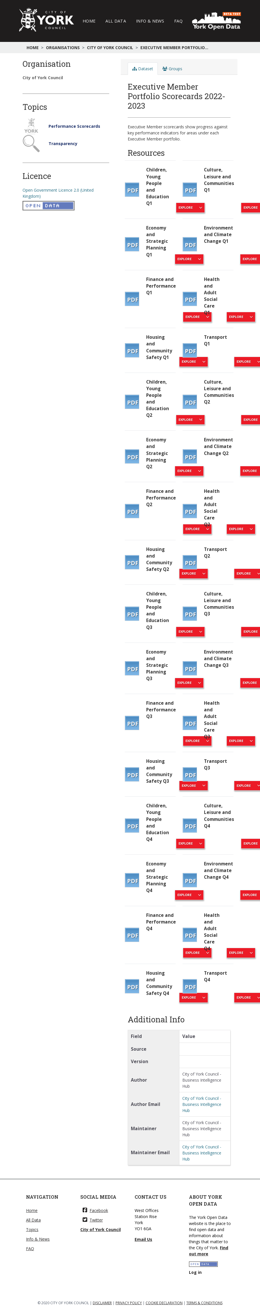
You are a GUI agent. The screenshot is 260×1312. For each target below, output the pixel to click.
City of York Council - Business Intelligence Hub (201, 1104)
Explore (241, 316)
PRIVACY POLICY (129, 1302)
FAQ (178, 21)
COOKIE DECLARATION (164, 1302)
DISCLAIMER (102, 1302)
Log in (195, 1272)
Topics (32, 1229)
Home (89, 21)
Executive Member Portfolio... (174, 47)
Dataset (142, 68)
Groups (172, 68)
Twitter (93, 1220)
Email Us (143, 1239)
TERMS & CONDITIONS (204, 1302)
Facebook (95, 1210)
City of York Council (110, 47)
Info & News (150, 21)
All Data (115, 21)
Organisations (63, 47)
